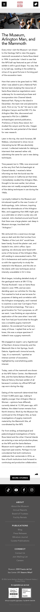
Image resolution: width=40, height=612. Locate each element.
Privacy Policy (20, 581)
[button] (4, 4)
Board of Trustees (20, 514)
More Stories (20, 478)
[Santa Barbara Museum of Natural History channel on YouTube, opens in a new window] (16, 490)
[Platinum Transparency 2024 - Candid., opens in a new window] (26, 593)
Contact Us (20, 553)
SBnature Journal (20, 537)
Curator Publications (20, 541)
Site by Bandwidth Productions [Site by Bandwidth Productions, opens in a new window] (20, 605)
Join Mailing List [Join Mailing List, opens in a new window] (20, 557)
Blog (20, 530)
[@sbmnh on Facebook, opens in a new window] (24, 490)
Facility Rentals (20, 518)
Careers (20, 561)
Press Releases (20, 534)
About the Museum (20, 506)
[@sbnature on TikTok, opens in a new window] (8, 490)
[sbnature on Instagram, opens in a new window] (32, 490)
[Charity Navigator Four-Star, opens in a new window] (13, 593)
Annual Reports (20, 510)
